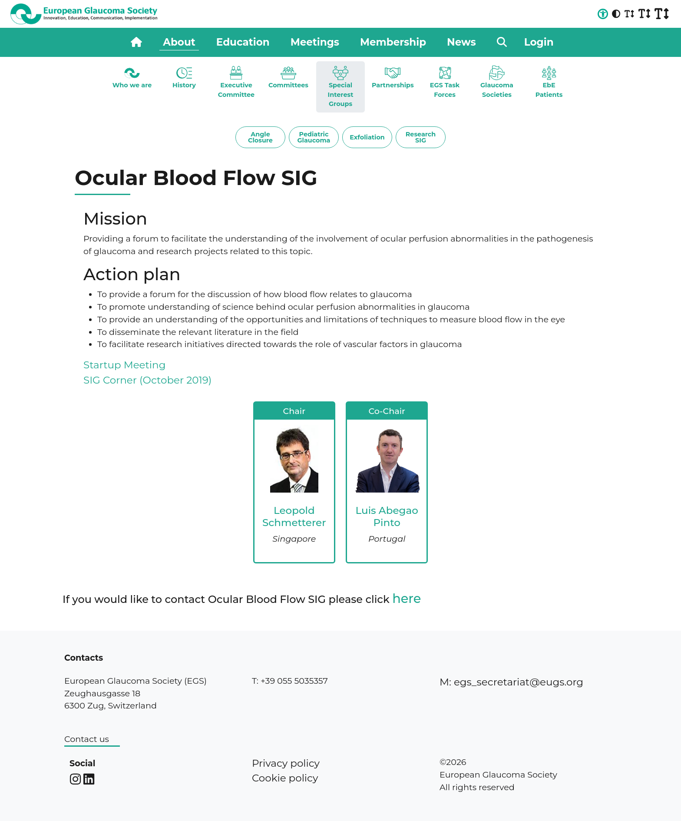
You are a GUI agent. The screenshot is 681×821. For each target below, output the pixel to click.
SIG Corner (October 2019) (147, 380)
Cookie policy (285, 778)
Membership (393, 42)
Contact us (86, 739)
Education (243, 42)
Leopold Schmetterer (294, 516)
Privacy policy (286, 763)
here (406, 598)
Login (539, 42)
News (461, 42)
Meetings (315, 42)
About (179, 42)
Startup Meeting (124, 365)
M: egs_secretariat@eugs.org (511, 682)
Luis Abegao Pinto (387, 516)
